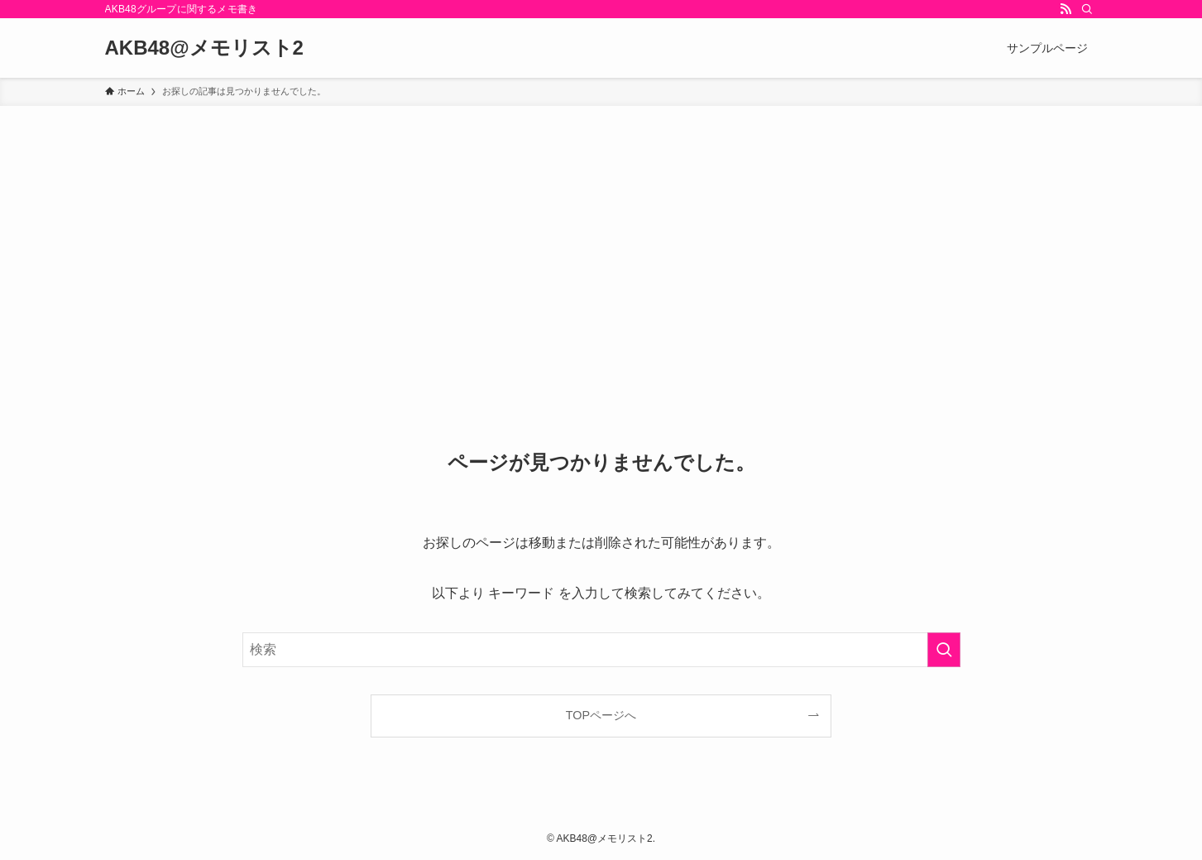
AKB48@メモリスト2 (204, 48)
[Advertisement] (601, 230)
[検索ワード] (601, 649)
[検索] (1087, 9)
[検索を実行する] (943, 649)
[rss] (1065, 9)
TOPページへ (601, 715)
